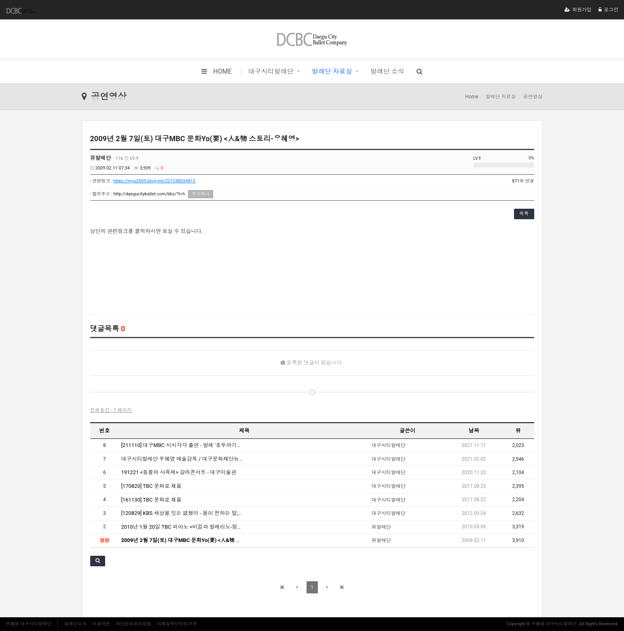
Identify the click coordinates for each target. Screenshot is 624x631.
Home (471, 97)
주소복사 (200, 194)
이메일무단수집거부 (177, 624)
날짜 (474, 431)
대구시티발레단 (271, 71)
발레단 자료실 (332, 71)
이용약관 (101, 624)
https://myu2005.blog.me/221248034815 (154, 181)
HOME (216, 71)
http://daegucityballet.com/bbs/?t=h (149, 194)
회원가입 (578, 10)
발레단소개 (75, 624)
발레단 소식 (387, 71)
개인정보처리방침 (133, 624)
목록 (524, 213)
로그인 (608, 10)
